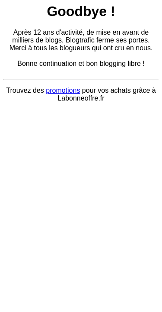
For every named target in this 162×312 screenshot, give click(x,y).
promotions (63, 90)
